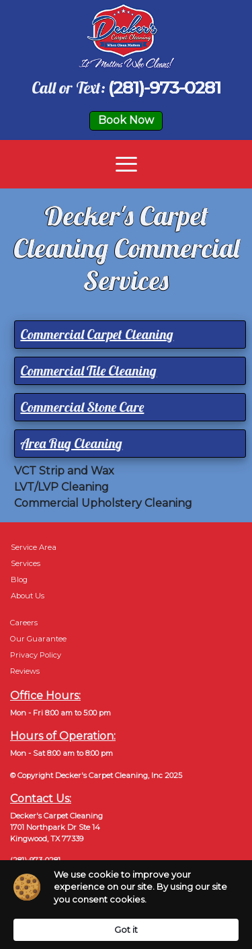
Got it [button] (126, 929)
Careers (24, 622)
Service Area (33, 547)
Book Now (126, 120)
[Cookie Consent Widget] (126, 904)
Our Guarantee (38, 638)
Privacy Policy (35, 655)
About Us (27, 595)
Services (25, 563)
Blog (19, 579)
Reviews (25, 671)
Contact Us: (40, 798)
